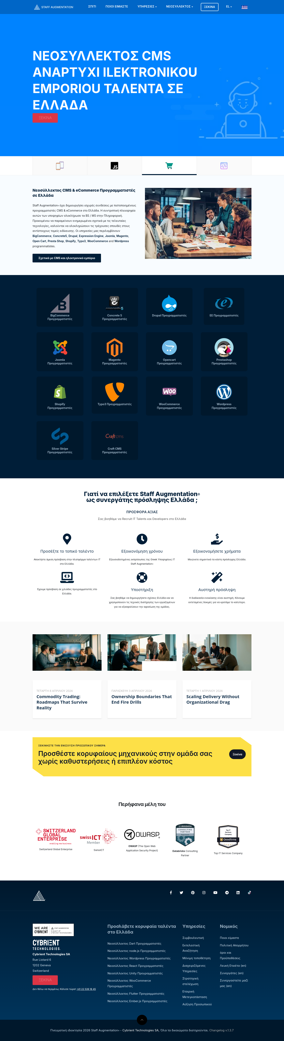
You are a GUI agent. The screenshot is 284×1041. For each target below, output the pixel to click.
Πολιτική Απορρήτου (234, 945)
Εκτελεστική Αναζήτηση (191, 948)
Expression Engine (91, 236)
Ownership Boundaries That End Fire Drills (141, 699)
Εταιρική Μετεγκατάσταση (194, 994)
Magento (122, 236)
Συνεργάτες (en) (232, 973)
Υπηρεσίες (145, 6)
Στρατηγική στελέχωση (190, 981)
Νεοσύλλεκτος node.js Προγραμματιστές (136, 951)
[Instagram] (204, 892)
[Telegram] (227, 892)
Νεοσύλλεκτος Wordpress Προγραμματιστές (139, 958)
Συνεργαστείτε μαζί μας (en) (234, 983)
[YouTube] (215, 892)
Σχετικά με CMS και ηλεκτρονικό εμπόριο (66, 258)
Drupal (72, 236)
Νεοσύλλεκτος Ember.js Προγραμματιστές (137, 1001)
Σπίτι (92, 6)
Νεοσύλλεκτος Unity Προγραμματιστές (135, 973)
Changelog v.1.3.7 (221, 1030)
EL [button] (228, 6)
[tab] (60, 165)
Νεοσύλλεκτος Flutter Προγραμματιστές (135, 993)
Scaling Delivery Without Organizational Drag (212, 699)
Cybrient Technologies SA (140, 1030)
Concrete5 (60, 236)
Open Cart (39, 241)
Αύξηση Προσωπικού (197, 1004)
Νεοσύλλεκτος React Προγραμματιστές (135, 966)
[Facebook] (171, 892)
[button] (245, 6)
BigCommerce (42, 236)
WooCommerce (97, 241)
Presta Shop (56, 241)
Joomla (110, 236)
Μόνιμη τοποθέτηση (196, 958)
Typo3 (81, 241)
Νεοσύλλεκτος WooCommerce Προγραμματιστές (129, 983)
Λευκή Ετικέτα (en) (233, 965)
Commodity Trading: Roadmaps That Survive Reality (61, 702)
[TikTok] (249, 892)
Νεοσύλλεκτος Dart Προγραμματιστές (134, 943)
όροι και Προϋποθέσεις (230, 955)
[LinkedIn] (238, 892)
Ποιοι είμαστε (117, 6)
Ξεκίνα (209, 6)
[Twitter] (181, 892)
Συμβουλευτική (193, 938)
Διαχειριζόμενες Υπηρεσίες (194, 968)
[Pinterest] (192, 892)
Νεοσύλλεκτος (178, 6)
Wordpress (121, 241)
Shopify (70, 241)
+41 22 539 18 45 (86, 989)
